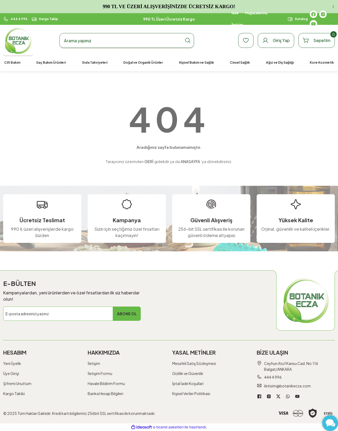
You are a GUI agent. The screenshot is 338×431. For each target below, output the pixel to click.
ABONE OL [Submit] (127, 313)
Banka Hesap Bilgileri (105, 393)
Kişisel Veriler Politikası (191, 393)
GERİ (148, 161)
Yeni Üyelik (12, 363)
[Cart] (316, 40)
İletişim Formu (100, 373)
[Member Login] (276, 40)
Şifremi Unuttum (17, 383)
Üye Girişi (11, 373)
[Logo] (18, 40)
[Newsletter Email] (72, 314)
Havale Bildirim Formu (106, 383)
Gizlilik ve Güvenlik (187, 373)
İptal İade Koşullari (188, 383)
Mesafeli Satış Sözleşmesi (194, 363)
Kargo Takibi (14, 393)
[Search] (126, 40)
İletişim (94, 363)
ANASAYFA (190, 161)
